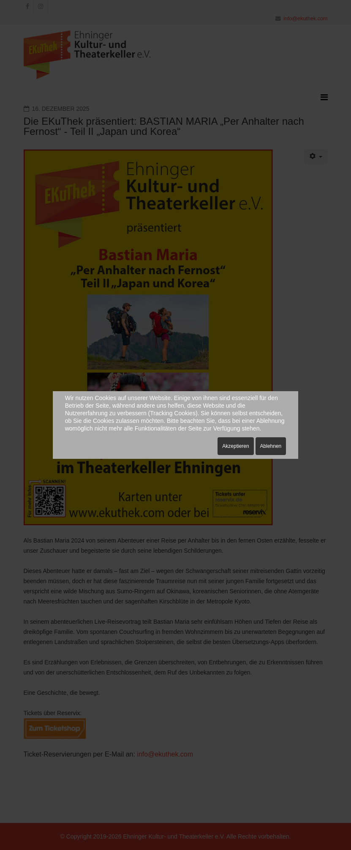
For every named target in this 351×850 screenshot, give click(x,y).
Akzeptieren (235, 446)
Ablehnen (271, 446)
